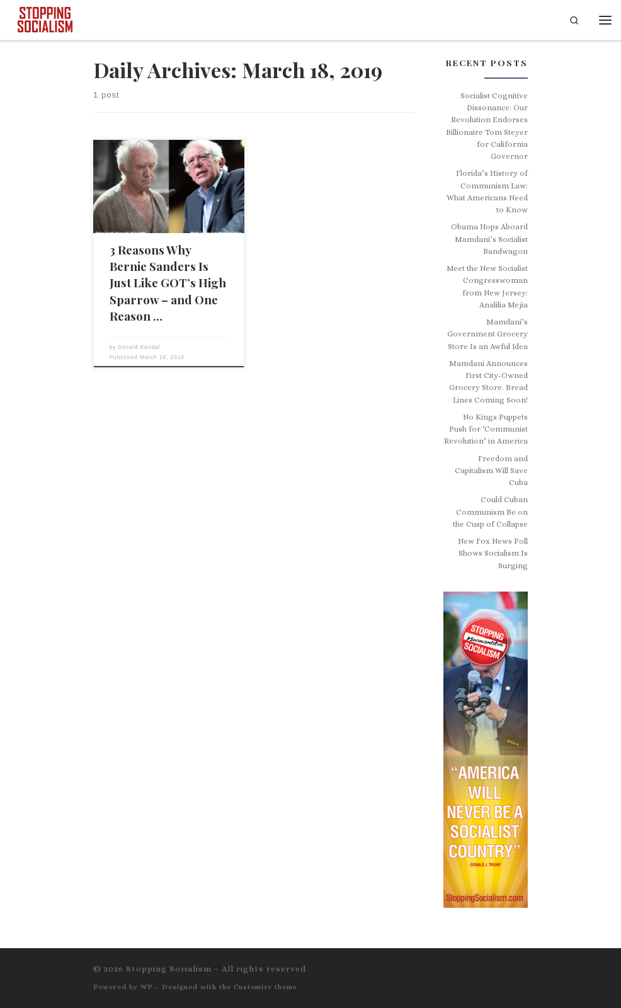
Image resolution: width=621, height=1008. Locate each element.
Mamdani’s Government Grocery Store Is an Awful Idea (487, 334)
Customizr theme (265, 987)
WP (146, 987)
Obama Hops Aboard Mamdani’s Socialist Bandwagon (489, 239)
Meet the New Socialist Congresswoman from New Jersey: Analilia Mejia (487, 286)
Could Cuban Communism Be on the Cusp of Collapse (490, 512)
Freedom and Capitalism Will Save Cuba (491, 471)
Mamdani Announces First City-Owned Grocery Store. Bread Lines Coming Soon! (488, 381)
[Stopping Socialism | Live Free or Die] (45, 18)
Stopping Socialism (169, 968)
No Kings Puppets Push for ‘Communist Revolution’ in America (486, 429)
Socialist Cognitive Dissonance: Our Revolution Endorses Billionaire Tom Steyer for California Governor (487, 126)
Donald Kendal (139, 347)
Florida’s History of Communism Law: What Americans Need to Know (487, 191)
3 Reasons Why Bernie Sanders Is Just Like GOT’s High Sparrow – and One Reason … (168, 283)
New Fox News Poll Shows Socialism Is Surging (493, 553)
